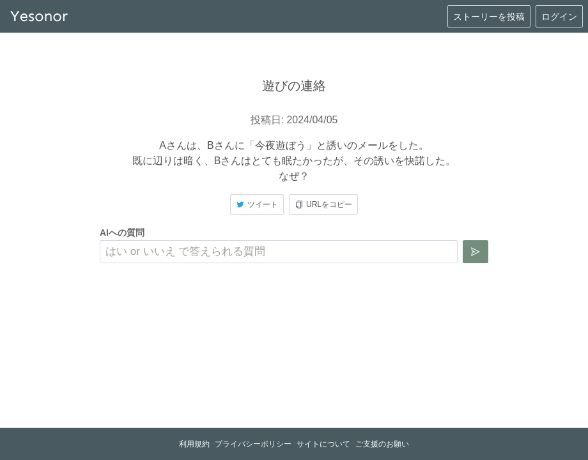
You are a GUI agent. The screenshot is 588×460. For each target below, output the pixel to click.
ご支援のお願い (382, 444)
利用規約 (194, 444)
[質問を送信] (475, 251)
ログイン (559, 17)
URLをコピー (323, 204)
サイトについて (323, 444)
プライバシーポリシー (253, 444)
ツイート (257, 204)
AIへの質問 (122, 232)
